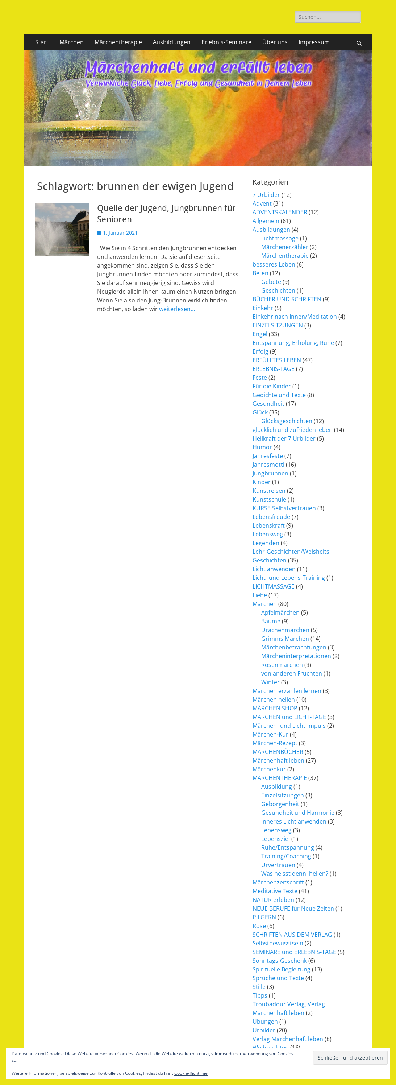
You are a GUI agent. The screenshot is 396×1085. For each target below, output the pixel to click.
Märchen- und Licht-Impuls (289, 726)
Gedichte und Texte (279, 395)
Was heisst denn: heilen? (294, 874)
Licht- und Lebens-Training (289, 578)
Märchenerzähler (284, 247)
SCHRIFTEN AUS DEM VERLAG (292, 934)
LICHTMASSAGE (274, 586)
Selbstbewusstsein (278, 943)
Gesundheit (268, 404)
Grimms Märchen (285, 639)
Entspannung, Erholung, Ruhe (293, 343)
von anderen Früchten (291, 673)
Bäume (270, 621)
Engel (260, 334)
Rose (259, 926)
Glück (260, 412)
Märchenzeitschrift (278, 882)
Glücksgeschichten (286, 421)
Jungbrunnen (270, 473)
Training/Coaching (286, 856)
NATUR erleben (273, 900)
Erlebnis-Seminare (226, 42)
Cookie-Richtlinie (191, 1073)
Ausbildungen (172, 42)
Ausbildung (276, 787)
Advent (262, 203)
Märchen (71, 42)
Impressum (314, 42)
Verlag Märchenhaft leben (288, 1039)
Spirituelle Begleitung (281, 969)
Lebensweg (268, 534)
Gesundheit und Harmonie (297, 813)
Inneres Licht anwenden (293, 821)
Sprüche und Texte (278, 978)
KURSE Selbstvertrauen (284, 508)
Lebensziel (275, 839)
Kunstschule (269, 499)
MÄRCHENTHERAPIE (280, 778)
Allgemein (266, 221)
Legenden (266, 543)
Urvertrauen (278, 865)
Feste (260, 377)
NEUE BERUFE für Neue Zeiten (293, 908)
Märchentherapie (118, 42)
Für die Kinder (272, 386)
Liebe (260, 595)
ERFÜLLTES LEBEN (277, 360)
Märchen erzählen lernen (287, 691)
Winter (270, 682)
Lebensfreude (271, 517)
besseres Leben (274, 264)
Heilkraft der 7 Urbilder (284, 438)
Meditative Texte (275, 891)
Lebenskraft (269, 525)
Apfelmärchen (280, 612)
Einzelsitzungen (282, 795)
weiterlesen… (177, 309)
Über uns (275, 42)
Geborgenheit (280, 804)
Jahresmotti (268, 465)
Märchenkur (269, 769)
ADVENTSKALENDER (280, 212)
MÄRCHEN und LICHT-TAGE (289, 717)
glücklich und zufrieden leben (293, 430)
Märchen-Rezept (275, 743)
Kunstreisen (269, 491)
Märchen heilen (274, 700)
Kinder (262, 482)
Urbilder (264, 1030)
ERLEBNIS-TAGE (274, 369)
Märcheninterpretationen (296, 656)
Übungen (265, 1022)
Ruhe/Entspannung (287, 847)
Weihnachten (271, 1048)
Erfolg (260, 351)
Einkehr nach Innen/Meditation (295, 317)
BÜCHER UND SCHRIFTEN (287, 299)
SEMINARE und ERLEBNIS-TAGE (294, 952)
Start (42, 42)
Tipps (260, 995)
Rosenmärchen (282, 665)
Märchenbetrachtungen (293, 647)
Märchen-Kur (270, 734)
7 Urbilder (266, 195)
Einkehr (263, 308)
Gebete (271, 282)
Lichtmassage (280, 238)
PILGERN (264, 917)
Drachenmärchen (285, 630)
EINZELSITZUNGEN (278, 325)
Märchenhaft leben (278, 760)
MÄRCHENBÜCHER (278, 752)
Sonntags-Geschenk (280, 961)
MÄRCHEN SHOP (275, 708)
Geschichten (278, 290)
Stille (259, 987)
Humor (262, 447)
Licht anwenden (274, 569)
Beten (260, 273)
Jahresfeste (268, 456)
